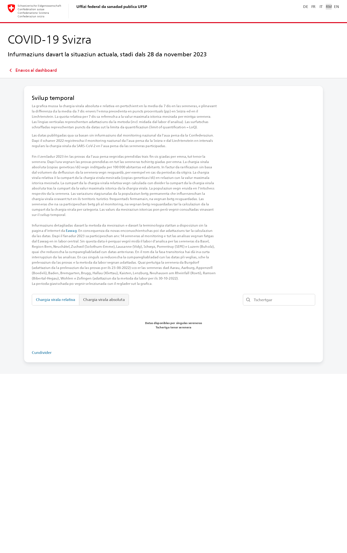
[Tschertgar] (279, 300)
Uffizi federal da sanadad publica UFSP (111, 6)
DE (305, 6)
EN (336, 6)
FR (313, 6)
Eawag (71, 231)
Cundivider (42, 352)
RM (329, 6)
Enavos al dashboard (32, 70)
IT (321, 6)
